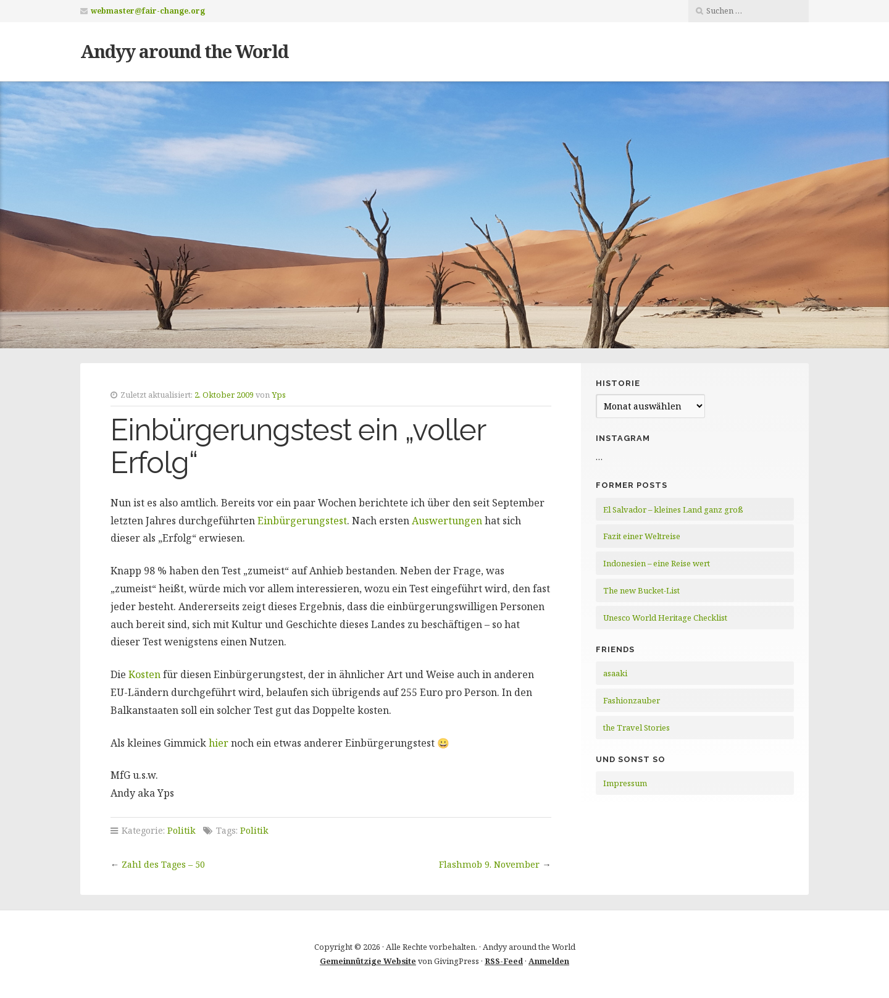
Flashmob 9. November (489, 864)
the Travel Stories (636, 727)
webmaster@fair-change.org (148, 11)
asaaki (615, 673)
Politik (181, 830)
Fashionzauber (631, 700)
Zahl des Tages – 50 (163, 864)
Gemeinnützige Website (368, 961)
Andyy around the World (184, 51)
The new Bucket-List (641, 590)
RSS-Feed (504, 961)
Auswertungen (447, 520)
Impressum (625, 783)
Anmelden (548, 961)
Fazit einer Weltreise (641, 536)
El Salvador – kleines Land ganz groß (673, 509)
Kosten (144, 674)
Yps (279, 394)
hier (218, 743)
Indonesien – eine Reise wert (656, 563)
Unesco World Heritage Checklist (665, 617)
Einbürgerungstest (302, 520)
